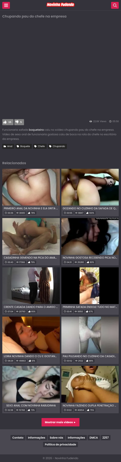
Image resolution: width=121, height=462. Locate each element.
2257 (106, 438)
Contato (17, 438)
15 (9, 122)
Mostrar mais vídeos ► (60, 422)
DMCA (94, 438)
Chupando (59, 146)
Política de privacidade (60, 444)
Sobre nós (56, 438)
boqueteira (36, 130)
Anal (9, 146)
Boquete (25, 146)
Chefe (41, 146)
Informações (36, 438)
